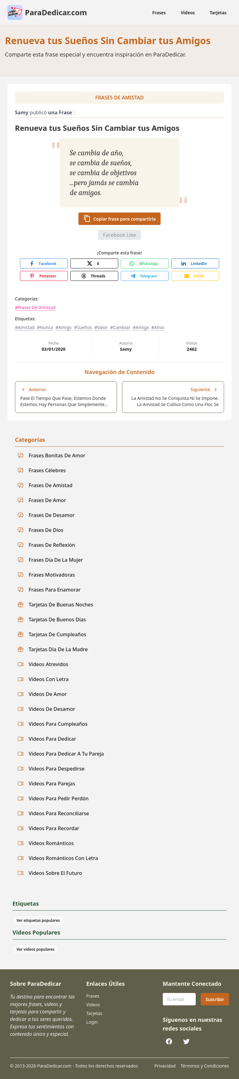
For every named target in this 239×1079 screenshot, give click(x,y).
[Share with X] (94, 263)
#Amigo (63, 327)
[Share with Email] (195, 276)
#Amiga (141, 327)
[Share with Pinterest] (44, 276)
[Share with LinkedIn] (195, 263)
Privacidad (165, 1066)
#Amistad (25, 327)
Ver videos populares (35, 949)
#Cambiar (120, 327)
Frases (159, 13)
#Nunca (45, 327)
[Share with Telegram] (145, 276)
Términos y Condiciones (204, 1066)
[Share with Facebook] (44, 263)
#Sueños (83, 327)
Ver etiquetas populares (38, 920)
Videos (188, 13)
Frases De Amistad (119, 97)
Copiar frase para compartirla (119, 218)
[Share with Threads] (94, 276)
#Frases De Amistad (35, 307)
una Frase (60, 112)
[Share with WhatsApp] (145, 263)
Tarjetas (218, 13)
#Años (157, 327)
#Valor (101, 327)
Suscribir (215, 999)
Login (92, 1022)
